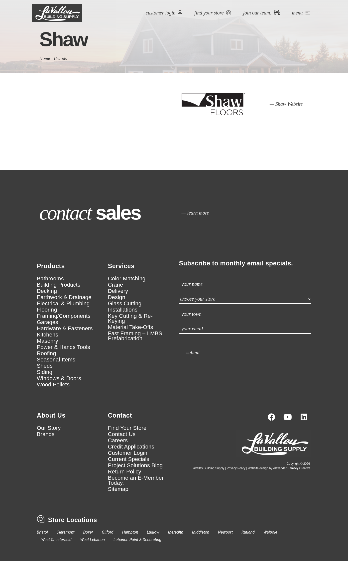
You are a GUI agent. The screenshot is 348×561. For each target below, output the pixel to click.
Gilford (107, 532)
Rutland (248, 532)
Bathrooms (50, 278)
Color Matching (127, 278)
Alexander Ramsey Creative (291, 468)
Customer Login (127, 452)
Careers (118, 440)
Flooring (47, 309)
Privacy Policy (236, 468)
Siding (44, 372)
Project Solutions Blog (135, 465)
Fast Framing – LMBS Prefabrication (135, 336)
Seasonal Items (56, 359)
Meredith (175, 532)
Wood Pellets (53, 384)
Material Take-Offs (130, 327)
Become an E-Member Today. (136, 480)
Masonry (47, 340)
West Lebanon (92, 539)
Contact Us (122, 434)
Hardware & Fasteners (65, 328)
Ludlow (153, 532)
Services (121, 265)
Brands (60, 58)
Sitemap (118, 489)
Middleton (200, 532)
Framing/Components (64, 316)
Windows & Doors (59, 378)
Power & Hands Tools (63, 347)
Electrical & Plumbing (63, 303)
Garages (47, 322)
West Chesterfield (56, 539)
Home (44, 58)
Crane (115, 284)
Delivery (118, 291)
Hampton (130, 532)
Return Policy (124, 471)
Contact (120, 415)
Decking (47, 291)
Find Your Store (127, 428)
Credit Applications (131, 446)
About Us (51, 415)
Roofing (46, 353)
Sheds (45, 365)
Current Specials (128, 459)
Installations (123, 309)
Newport (225, 532)
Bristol (42, 532)
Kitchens (47, 334)
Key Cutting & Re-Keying (130, 319)
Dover (88, 532)
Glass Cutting (125, 303)
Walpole (270, 532)
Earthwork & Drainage (64, 297)
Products (51, 265)
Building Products (59, 284)
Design (116, 297)
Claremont (66, 532)
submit (193, 352)
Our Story (49, 428)
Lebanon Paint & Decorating (137, 539)
